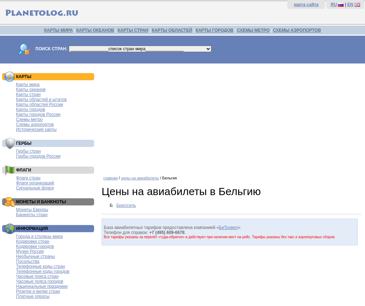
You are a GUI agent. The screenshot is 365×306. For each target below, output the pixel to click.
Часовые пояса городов (39, 281)
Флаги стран (28, 177)
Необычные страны (35, 256)
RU (334, 4)
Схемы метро (29, 119)
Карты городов (30, 109)
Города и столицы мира (39, 236)
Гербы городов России (38, 156)
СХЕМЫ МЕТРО (253, 30)
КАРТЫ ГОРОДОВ (214, 30)
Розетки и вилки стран (38, 291)
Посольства (28, 261)
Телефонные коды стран (40, 266)
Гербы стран (28, 151)
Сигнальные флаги (35, 187)
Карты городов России (38, 114)
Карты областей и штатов (41, 99)
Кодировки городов (35, 246)
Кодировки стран (33, 241)
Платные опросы (33, 296)
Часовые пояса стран (37, 276)
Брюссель (126, 205)
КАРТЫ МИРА (58, 30)
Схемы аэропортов (35, 124)
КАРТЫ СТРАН (133, 30)
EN (350, 4)
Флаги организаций (35, 182)
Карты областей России (39, 104)
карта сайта (306, 4)
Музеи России (30, 251)
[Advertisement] (231, 117)
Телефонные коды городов (43, 271)
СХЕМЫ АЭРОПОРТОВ (297, 30)
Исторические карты (36, 129)
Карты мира (28, 84)
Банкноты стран (31, 214)
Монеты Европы (32, 209)
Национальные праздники (42, 286)
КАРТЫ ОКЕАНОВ (95, 30)
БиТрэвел (228, 227)
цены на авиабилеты (140, 178)
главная (110, 178)
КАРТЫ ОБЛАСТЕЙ (172, 30)
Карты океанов (31, 89)
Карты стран (28, 94)
